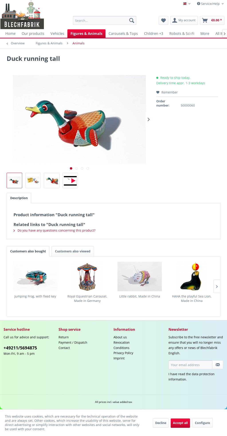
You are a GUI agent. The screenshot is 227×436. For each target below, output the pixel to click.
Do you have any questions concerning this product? (54, 230)
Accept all (180, 423)
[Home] (10, 33)
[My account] (184, 20)
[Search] (131, 20)
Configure (202, 423)
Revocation (122, 342)
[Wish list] (163, 20)
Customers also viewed (72, 251)
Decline (160, 423)
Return (64, 337)
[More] (204, 33)
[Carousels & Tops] (123, 33)
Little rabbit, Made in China (139, 296)
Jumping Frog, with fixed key (35, 296)
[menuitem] (105, 20)
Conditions (121, 348)
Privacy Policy (123, 353)
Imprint (119, 358)
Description (19, 198)
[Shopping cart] (212, 20)
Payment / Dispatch (73, 342)
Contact (64, 348)
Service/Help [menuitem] (209, 4)
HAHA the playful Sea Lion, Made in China (191, 298)
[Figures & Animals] (86, 33)
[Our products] (33, 33)
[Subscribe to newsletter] (217, 364)
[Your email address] (190, 364)
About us (120, 337)
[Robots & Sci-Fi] (181, 33)
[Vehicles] (57, 33)
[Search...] (105, 20)
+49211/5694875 (20, 348)
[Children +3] (153, 33)
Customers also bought (28, 251)
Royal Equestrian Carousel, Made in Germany (87, 298)
